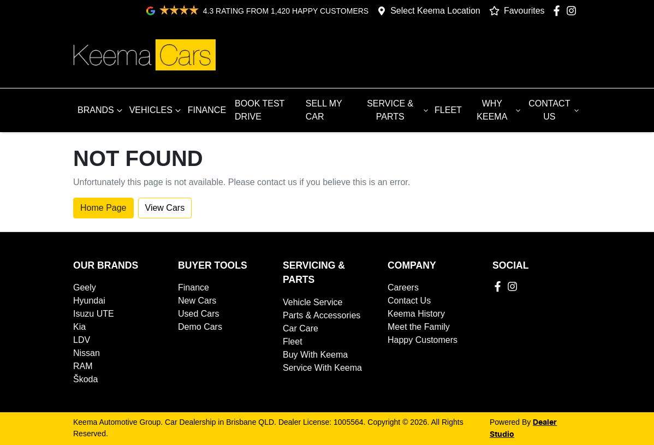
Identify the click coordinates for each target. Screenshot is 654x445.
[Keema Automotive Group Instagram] (573, 10)
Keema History (416, 313)
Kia (79, 326)
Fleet (292, 341)
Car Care (300, 328)
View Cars (165, 207)
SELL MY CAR (324, 110)
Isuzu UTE (93, 313)
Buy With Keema (315, 354)
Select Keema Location (435, 10)
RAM (83, 366)
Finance (193, 287)
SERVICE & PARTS (398, 110)
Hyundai (89, 300)
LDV (81, 340)
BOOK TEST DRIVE (259, 110)
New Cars (197, 300)
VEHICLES (156, 110)
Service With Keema (322, 367)
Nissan (86, 353)
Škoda (85, 379)
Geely (84, 287)
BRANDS (101, 110)
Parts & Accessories (321, 315)
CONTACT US (554, 110)
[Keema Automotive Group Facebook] (558, 10)
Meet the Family (419, 326)
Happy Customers (422, 340)
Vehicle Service (312, 302)
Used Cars (198, 313)
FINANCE (207, 110)
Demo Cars (200, 326)
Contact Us (409, 300)
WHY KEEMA (499, 110)
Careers (403, 287)
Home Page (103, 207)
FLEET (448, 110)
